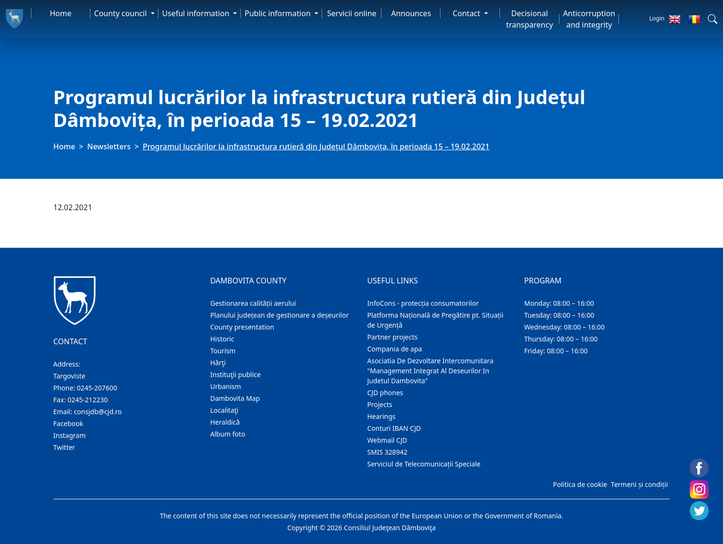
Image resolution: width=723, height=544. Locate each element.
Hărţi (218, 362)
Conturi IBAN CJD (394, 428)
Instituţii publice (235, 374)
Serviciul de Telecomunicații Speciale (423, 463)
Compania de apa (394, 348)
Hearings (381, 416)
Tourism (222, 350)
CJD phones (385, 392)
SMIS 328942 (387, 452)
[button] (712, 19)
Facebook (68, 423)
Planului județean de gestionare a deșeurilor (279, 315)
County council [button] (121, 13)
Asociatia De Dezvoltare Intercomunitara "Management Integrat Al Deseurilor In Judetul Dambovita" (430, 370)
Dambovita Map (235, 398)
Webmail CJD (387, 440)
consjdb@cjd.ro (98, 411)
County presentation (242, 326)
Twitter (64, 447)
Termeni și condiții (639, 484)
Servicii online (352, 13)
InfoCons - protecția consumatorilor (423, 303)
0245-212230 (88, 399)
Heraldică (225, 422)
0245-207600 (97, 387)
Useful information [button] (196, 13)
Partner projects (392, 336)
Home (61, 13)
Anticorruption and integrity (589, 19)
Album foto (227, 433)
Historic (222, 338)
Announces (411, 13)
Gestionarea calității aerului (253, 303)
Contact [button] (467, 13)
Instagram (69, 435)
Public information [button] (278, 13)
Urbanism (225, 386)
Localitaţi (224, 410)
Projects (379, 404)
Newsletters (108, 146)
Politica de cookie (580, 484)
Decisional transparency (529, 19)
